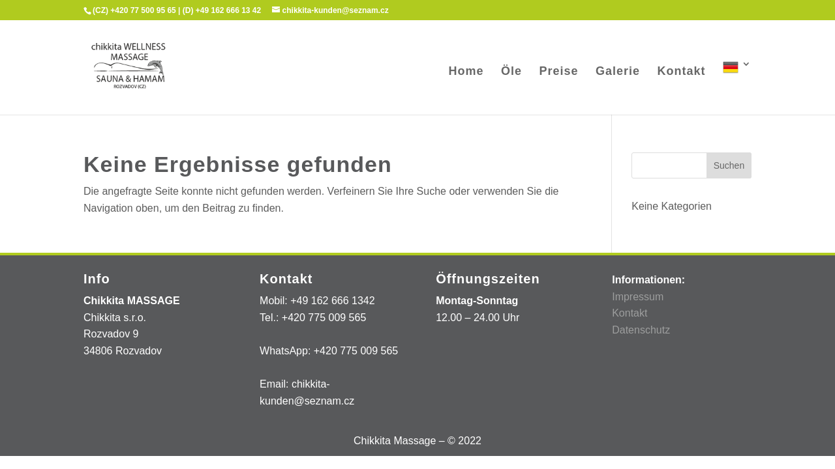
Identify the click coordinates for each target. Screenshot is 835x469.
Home (466, 72)
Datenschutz (641, 329)
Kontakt (682, 72)
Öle (511, 72)
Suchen (729, 165)
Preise (559, 72)
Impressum (637, 296)
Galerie (618, 72)
